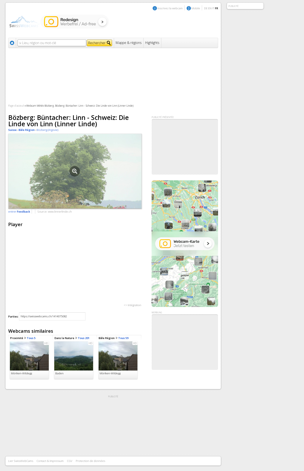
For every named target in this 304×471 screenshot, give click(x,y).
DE (206, 8)
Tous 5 (31, 338)
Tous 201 (84, 338)
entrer (19, 211)
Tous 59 (123, 338)
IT (213, 8)
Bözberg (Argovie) (47, 130)
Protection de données (90, 461)
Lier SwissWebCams (20, 461)
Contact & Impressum (50, 461)
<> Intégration (132, 305)
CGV (69, 461)
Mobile (195, 8)
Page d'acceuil (16, 105)
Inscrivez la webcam (170, 8)
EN (210, 8)
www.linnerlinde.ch (60, 211)
